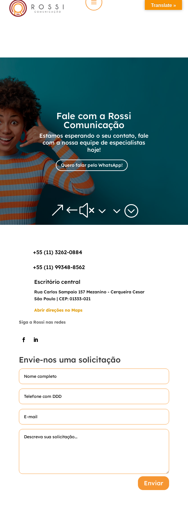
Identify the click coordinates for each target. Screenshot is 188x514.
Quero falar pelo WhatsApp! (92, 165)
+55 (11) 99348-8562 (59, 267)
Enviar (153, 483)
